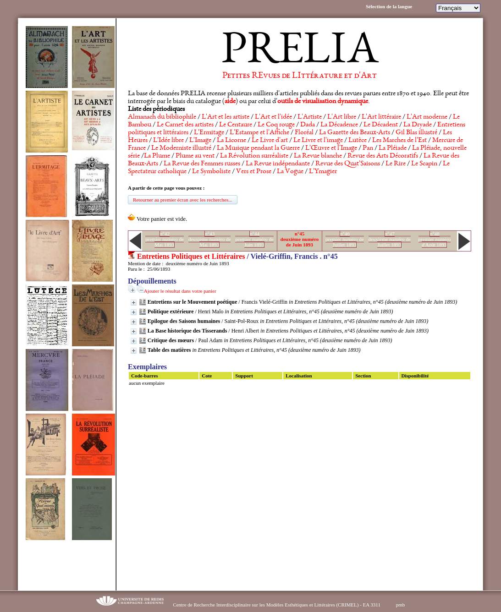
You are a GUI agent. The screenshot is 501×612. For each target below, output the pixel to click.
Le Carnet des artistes (185, 125)
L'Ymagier (323, 171)
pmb (400, 604)
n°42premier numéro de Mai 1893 (164, 239)
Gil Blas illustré (416, 133)
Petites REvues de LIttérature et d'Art (299, 76)
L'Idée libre (168, 140)
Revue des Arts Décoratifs (382, 156)
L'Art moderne (427, 117)
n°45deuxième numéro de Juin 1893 (300, 239)
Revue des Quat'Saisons (347, 164)
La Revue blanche (318, 156)
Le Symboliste (211, 171)
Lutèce (357, 140)
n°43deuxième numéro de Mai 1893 (209, 239)
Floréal (304, 133)
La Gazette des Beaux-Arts (354, 133)
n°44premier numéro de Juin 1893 (254, 239)
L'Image (200, 140)
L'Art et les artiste (225, 117)
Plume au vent (195, 156)
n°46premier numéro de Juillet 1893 (344, 239)
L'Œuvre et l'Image (331, 148)
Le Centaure (235, 125)
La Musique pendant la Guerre (258, 148)
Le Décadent (380, 125)
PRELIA (299, 53)
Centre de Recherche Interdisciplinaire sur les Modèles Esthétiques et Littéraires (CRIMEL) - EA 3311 (276, 604)
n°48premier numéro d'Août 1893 (434, 239)
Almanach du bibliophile (162, 117)
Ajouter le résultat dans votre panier (180, 291)
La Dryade (417, 125)
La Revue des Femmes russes (202, 164)
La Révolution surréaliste (254, 156)
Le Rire (395, 164)
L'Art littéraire (381, 117)
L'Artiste (309, 117)
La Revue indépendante (278, 164)
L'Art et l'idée (273, 117)
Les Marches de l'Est (399, 140)
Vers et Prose (253, 171)
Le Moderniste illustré (181, 148)
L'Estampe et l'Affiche (259, 133)
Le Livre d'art (270, 140)
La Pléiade (393, 148)
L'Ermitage (209, 133)
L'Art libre (341, 117)
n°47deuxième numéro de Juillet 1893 (390, 239)
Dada (307, 125)
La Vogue (290, 171)
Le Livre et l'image (318, 140)
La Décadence (339, 125)
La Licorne (231, 140)
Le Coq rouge (276, 125)
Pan (368, 148)
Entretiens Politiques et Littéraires (191, 256)
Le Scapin (424, 164)
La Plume (157, 156)
